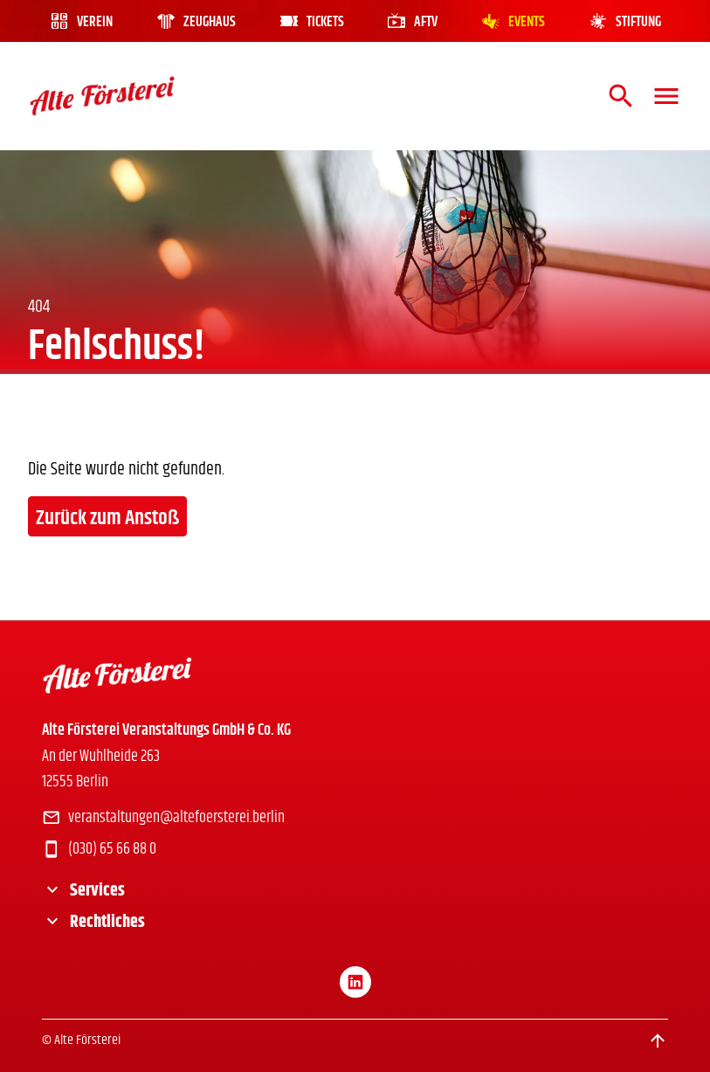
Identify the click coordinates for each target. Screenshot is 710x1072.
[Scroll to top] (657, 1040)
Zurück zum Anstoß (107, 518)
